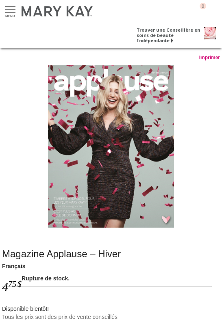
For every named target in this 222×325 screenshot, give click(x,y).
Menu (10, 10)
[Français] (111, 146)
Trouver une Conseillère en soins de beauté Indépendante (168, 35)
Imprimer (209, 57)
